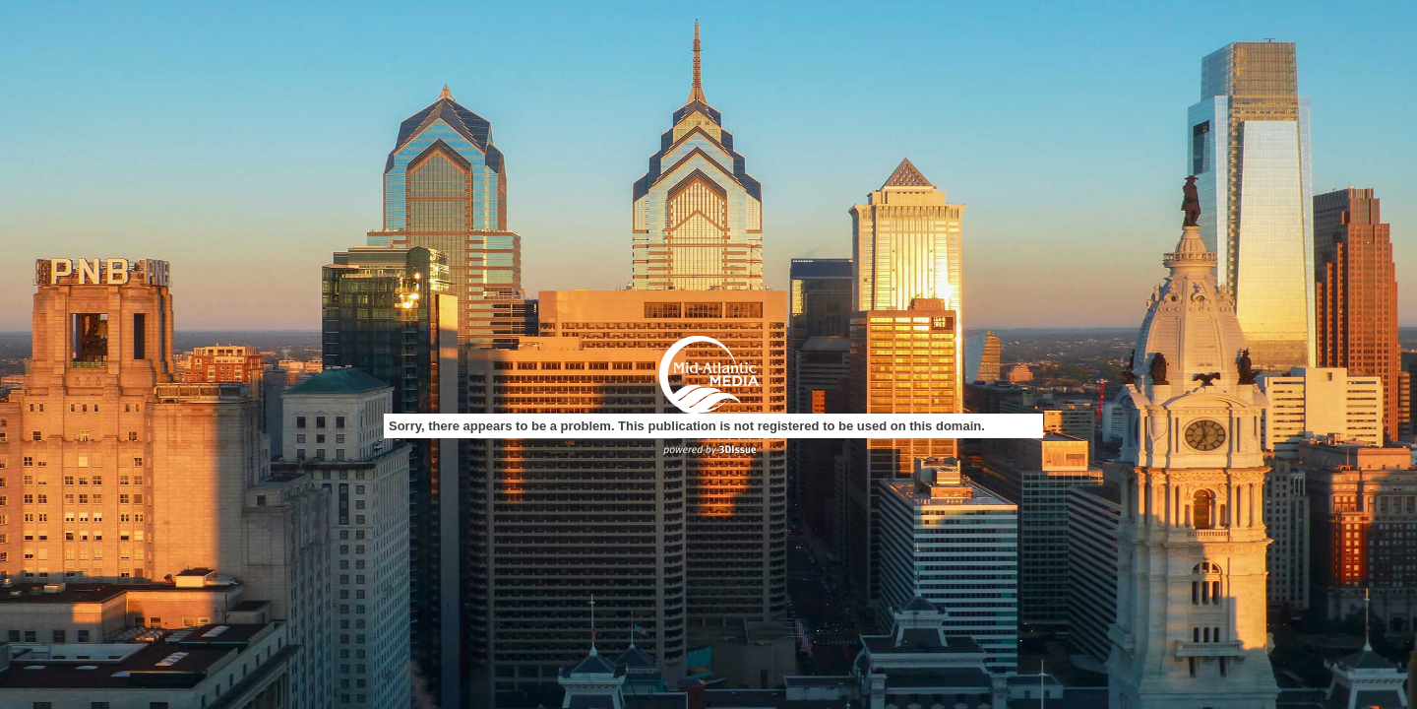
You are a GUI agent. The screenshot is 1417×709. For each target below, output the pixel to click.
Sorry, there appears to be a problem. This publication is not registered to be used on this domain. (687, 426)
